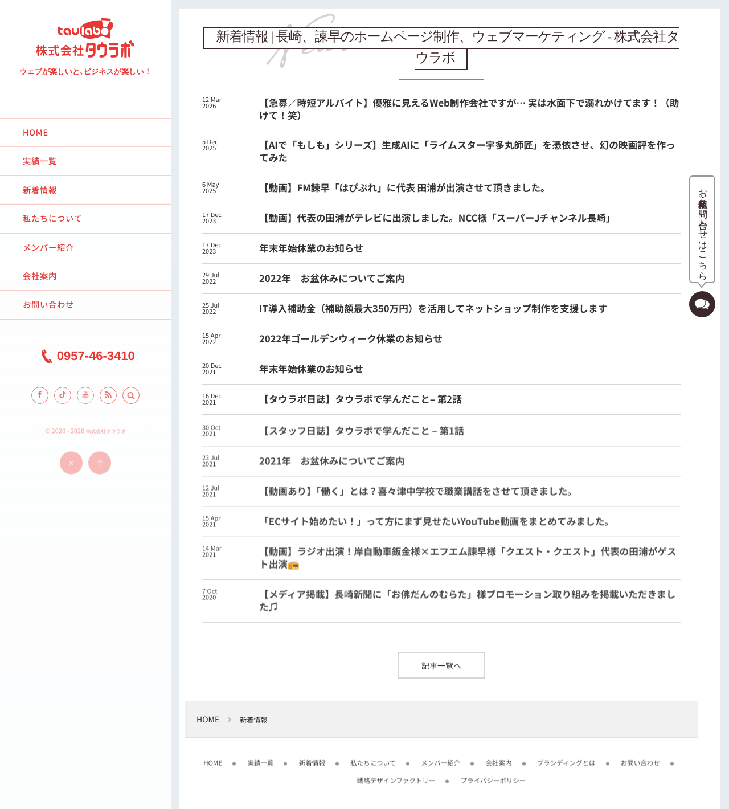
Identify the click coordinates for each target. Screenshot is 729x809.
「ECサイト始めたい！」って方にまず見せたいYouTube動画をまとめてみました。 (436, 526)
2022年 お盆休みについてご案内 (331, 278)
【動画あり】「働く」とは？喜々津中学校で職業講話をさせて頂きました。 (418, 495)
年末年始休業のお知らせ (311, 248)
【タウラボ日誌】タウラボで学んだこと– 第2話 (360, 399)
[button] (131, 395)
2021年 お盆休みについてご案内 (331, 465)
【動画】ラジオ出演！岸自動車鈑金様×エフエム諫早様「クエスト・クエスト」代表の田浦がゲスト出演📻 (468, 562)
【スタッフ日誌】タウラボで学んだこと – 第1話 (361, 435)
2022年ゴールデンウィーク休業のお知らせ (351, 338)
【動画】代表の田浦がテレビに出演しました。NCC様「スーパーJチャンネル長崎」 (437, 217)
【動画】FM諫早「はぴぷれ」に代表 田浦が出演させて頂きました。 (404, 187)
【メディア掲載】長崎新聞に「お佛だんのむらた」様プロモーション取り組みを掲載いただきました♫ (467, 605)
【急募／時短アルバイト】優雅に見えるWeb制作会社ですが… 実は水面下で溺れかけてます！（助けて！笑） (469, 109)
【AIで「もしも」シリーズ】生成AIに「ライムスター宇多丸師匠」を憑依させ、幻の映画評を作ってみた (467, 151)
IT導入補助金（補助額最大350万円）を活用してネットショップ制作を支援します (433, 308)
